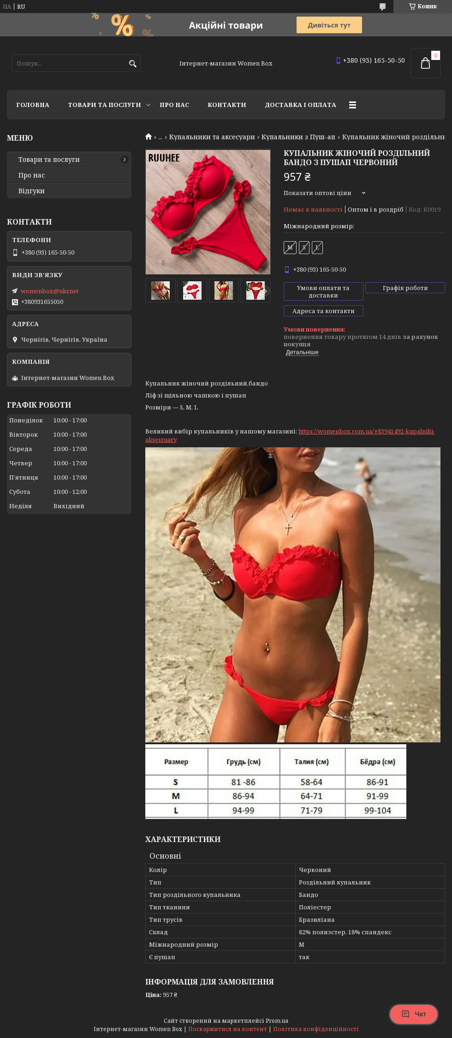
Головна (32, 105)
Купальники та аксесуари (212, 137)
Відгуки (31, 191)
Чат (413, 1014)
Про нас (174, 105)
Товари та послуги (104, 105)
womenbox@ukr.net (49, 291)
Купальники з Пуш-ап (298, 137)
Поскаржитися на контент (227, 1029)
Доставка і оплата (300, 105)
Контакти (227, 105)
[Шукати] (133, 64)
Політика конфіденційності (316, 1029)
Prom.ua (277, 1021)
